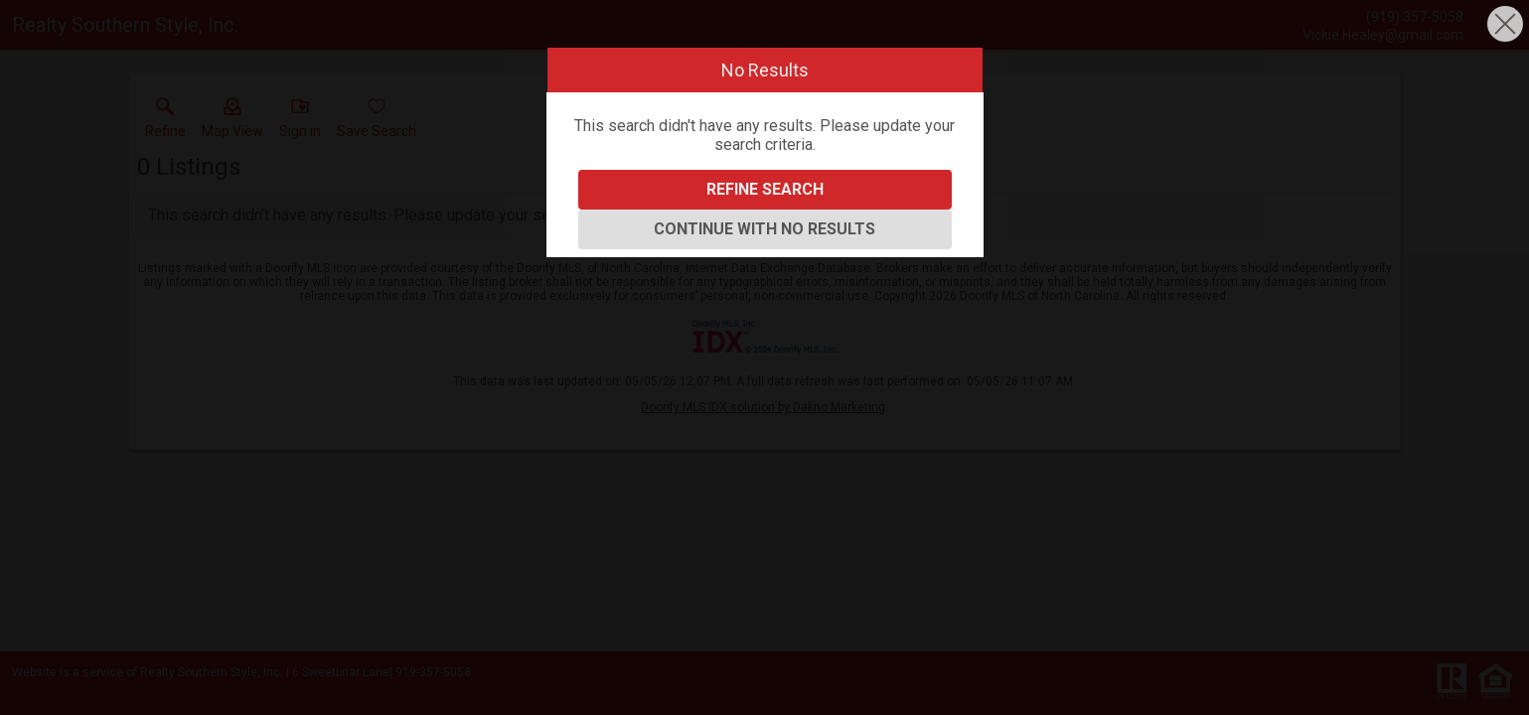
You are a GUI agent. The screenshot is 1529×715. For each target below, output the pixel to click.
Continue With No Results (764, 228)
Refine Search (765, 189)
